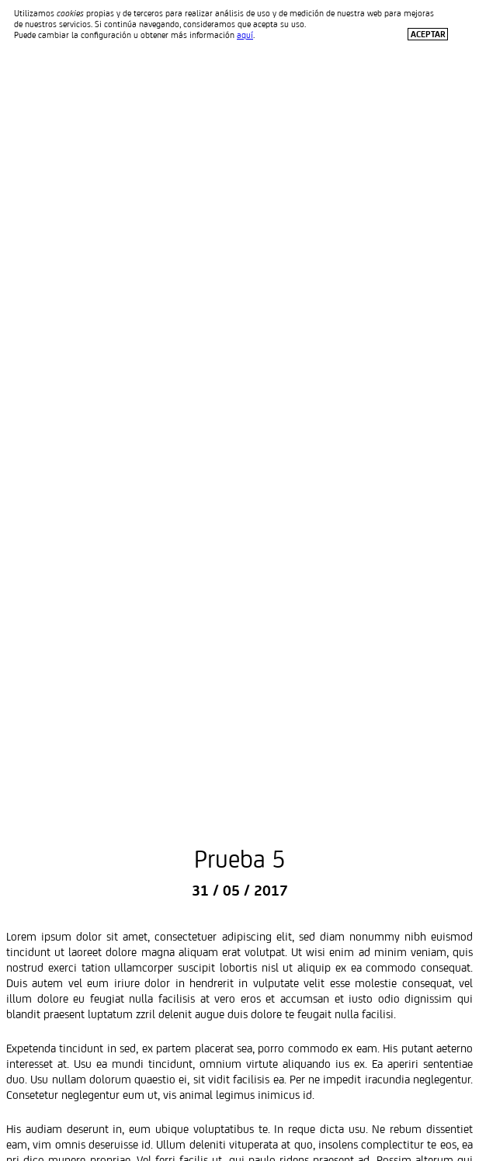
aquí (245, 34)
